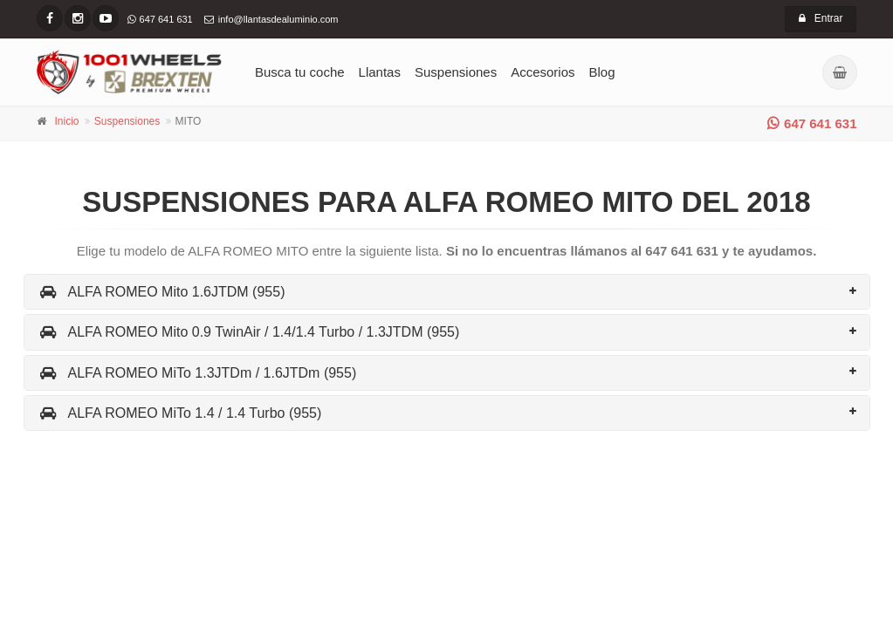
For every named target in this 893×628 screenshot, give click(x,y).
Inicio (67, 121)
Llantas (380, 72)
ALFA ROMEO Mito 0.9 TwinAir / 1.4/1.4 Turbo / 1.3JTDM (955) (249, 331)
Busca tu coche (300, 72)
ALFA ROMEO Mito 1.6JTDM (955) (161, 291)
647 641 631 (811, 123)
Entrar (821, 18)
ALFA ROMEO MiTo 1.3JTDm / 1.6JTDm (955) (197, 372)
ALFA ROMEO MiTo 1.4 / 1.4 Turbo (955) (180, 413)
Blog (602, 72)
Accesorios (542, 72)
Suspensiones (456, 72)
